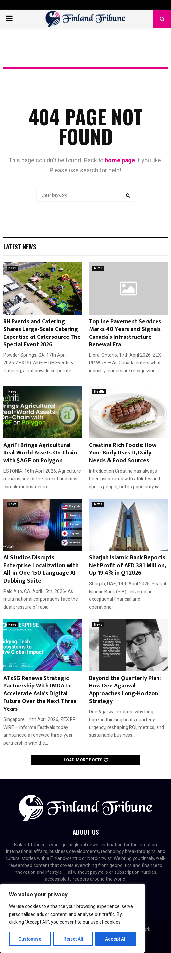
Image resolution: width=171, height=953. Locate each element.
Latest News (19, 247)
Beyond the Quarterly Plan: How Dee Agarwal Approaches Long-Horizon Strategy (125, 689)
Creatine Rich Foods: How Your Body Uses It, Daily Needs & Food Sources (123, 453)
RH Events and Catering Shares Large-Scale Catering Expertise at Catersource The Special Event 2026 (42, 333)
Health (99, 391)
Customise (30, 938)
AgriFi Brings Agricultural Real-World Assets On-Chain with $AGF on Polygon (40, 453)
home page (120, 160)
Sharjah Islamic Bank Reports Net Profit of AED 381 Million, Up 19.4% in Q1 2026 (127, 565)
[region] (72, 918)
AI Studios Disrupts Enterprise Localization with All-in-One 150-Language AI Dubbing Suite (41, 569)
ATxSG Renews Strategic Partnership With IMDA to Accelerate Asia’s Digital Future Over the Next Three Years (40, 693)
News (12, 268)
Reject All (74, 938)
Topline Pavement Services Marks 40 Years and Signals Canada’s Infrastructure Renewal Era (125, 333)
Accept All (116, 938)
